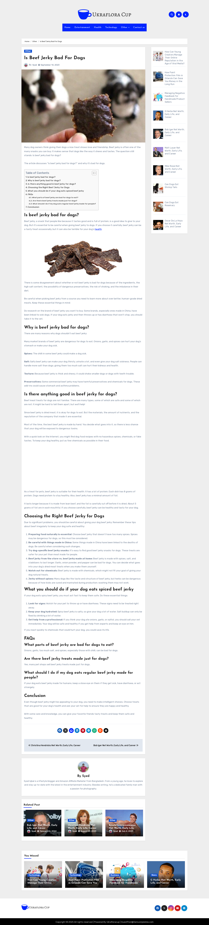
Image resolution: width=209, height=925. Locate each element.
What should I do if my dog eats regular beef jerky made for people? (64, 204)
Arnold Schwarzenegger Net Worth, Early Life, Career (122, 828)
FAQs (30, 194)
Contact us (139, 27)
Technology (111, 27)
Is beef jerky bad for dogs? (41, 177)
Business (114, 874)
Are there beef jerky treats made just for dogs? (55, 201)
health (98, 229)
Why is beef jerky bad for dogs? (44, 180)
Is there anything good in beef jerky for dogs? (52, 184)
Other (124, 27)
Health (97, 27)
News (154, 874)
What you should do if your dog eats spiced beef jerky (56, 191)
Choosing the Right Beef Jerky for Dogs (49, 187)
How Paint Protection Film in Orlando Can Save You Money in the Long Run (84, 882)
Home (67, 27)
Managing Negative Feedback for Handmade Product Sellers (123, 882)
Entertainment (82, 27)
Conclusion (33, 207)
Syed (34, 65)
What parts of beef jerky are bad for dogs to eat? (55, 197)
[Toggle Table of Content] (93, 173)
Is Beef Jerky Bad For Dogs (56, 58)
